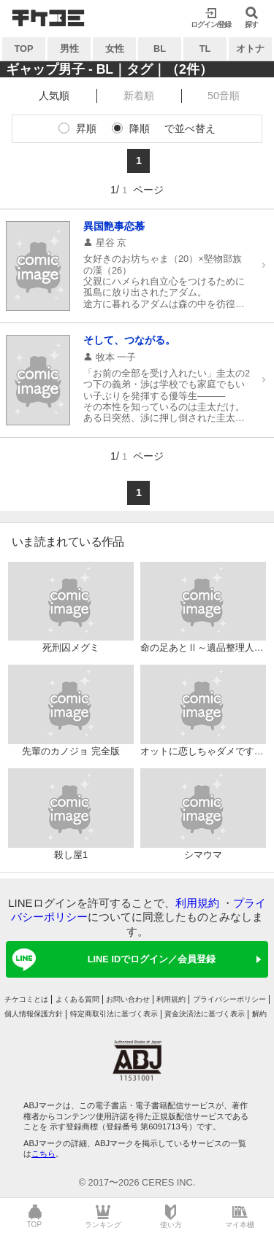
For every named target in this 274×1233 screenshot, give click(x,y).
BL (159, 48)
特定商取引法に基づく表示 (114, 1014)
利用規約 (197, 903)
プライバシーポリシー (229, 999)
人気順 (54, 95)
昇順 (86, 128)
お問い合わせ (128, 999)
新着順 (138, 95)
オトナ (250, 48)
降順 (139, 128)
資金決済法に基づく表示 (204, 1014)
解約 (259, 1014)
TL (205, 48)
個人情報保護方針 (33, 1014)
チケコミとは (26, 999)
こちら (43, 1153)
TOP (23, 48)
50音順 (224, 95)
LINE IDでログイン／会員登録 (111, 959)
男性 (69, 48)
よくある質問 (77, 999)
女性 (114, 48)
